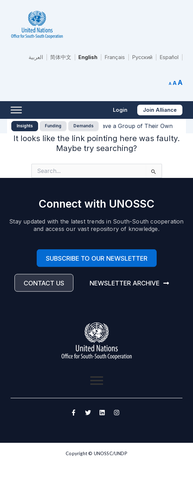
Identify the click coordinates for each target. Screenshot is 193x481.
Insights (25, 125)
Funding (53, 125)
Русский (142, 57)
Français (114, 57)
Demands (83, 125)
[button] (120, 110)
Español (169, 57)
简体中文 (60, 57)
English (87, 57)
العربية (36, 57)
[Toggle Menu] (16, 109)
